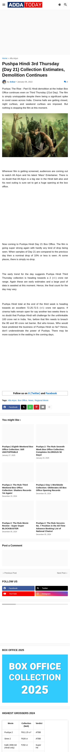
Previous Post (10, 573)
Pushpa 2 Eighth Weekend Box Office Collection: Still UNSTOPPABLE (17, 449)
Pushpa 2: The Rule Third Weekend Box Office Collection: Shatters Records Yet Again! (16, 489)
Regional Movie (41, 400)
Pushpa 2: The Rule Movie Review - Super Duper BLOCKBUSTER (15, 526)
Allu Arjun (14, 58)
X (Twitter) (34, 393)
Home (4, 58)
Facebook (51, 393)
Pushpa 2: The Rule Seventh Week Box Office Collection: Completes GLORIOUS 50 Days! (50, 450)
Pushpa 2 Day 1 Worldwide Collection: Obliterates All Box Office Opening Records (51, 487)
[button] (4, 4)
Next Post (61, 573)
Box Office (22, 400)
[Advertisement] (35, 32)
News (30, 400)
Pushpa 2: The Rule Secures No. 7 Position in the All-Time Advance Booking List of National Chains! (50, 527)
